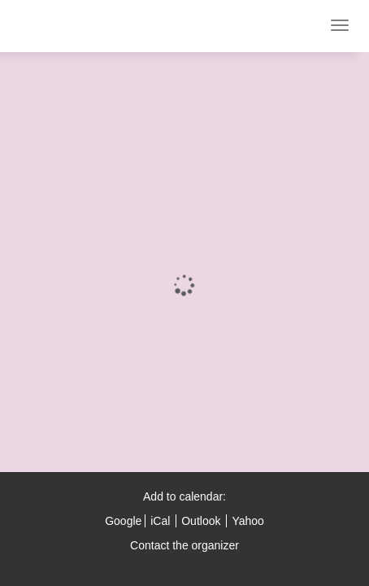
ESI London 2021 (68, 26)
